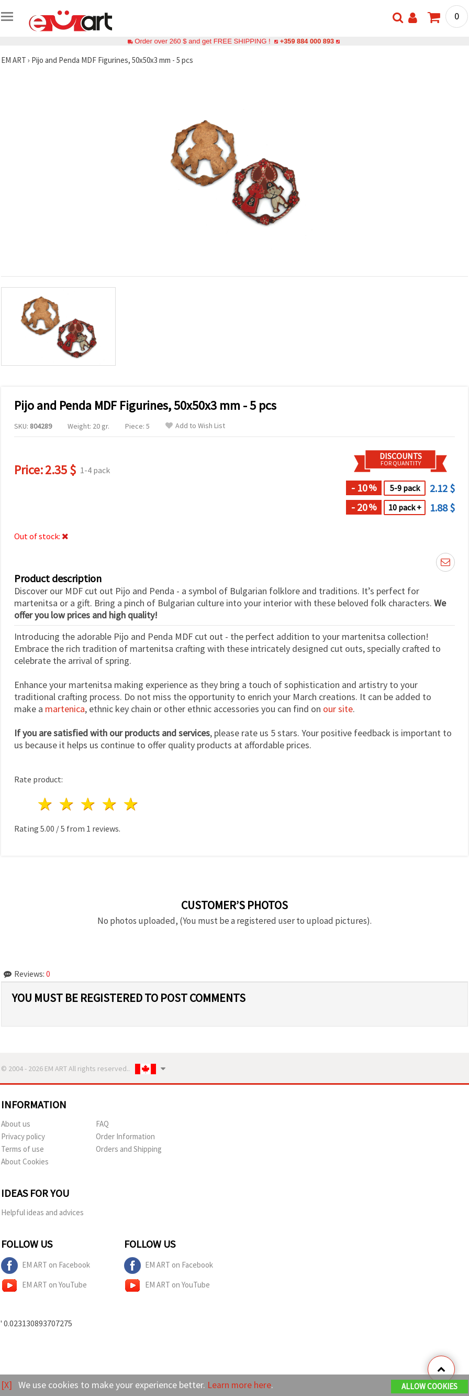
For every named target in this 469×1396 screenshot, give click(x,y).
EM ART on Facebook (45, 1265)
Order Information (125, 1136)
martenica (65, 709)
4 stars (109, 804)
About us (15, 1124)
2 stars (67, 804)
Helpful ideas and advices (42, 1212)
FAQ (102, 1124)
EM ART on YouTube (44, 1285)
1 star (46, 804)
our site (338, 709)
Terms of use (22, 1149)
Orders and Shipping (129, 1149)
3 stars (88, 804)
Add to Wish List (195, 426)
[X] (6, 1385)
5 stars (131, 804)
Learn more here (239, 1385)
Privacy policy (23, 1136)
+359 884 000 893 (306, 41)
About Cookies (25, 1161)
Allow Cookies (429, 1386)
